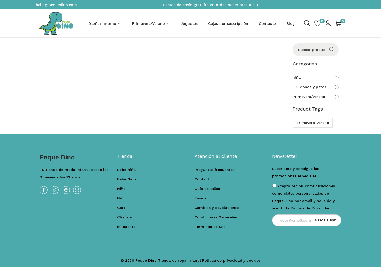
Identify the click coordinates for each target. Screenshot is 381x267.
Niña (121, 189)
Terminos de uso (210, 227)
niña (297, 77)
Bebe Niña (126, 170)
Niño (121, 198)
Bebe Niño (126, 179)
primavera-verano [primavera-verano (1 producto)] (312, 123)
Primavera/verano (309, 96)
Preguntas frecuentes (214, 170)
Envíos (200, 198)
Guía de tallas (207, 189)
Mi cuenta (126, 227)
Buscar (332, 49)
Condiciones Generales (215, 217)
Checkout (126, 217)
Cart (121, 208)
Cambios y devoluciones (216, 208)
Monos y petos (312, 87)
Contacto (203, 179)
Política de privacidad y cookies (231, 260)
